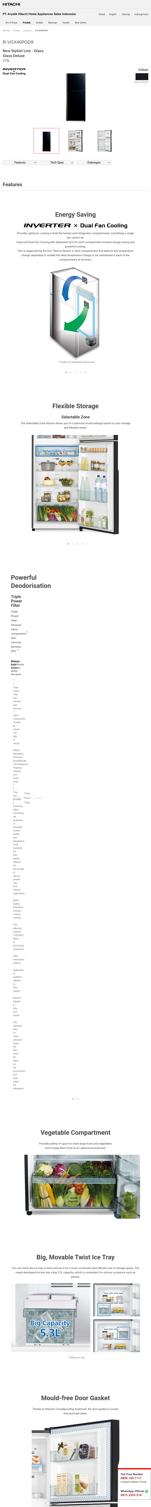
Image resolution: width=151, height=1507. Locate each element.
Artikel (39, 22)
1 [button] (68, 372)
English (112, 14)
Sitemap (126, 14)
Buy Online (80, 22)
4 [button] (82, 372)
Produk (16, 30)
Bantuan (52, 22)
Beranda (6, 30)
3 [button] (77, 372)
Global (102, 14)
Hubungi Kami (141, 14)
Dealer (66, 22)
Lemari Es (27, 30)
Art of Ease (11, 22)
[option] (46, 141)
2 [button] (73, 372)
